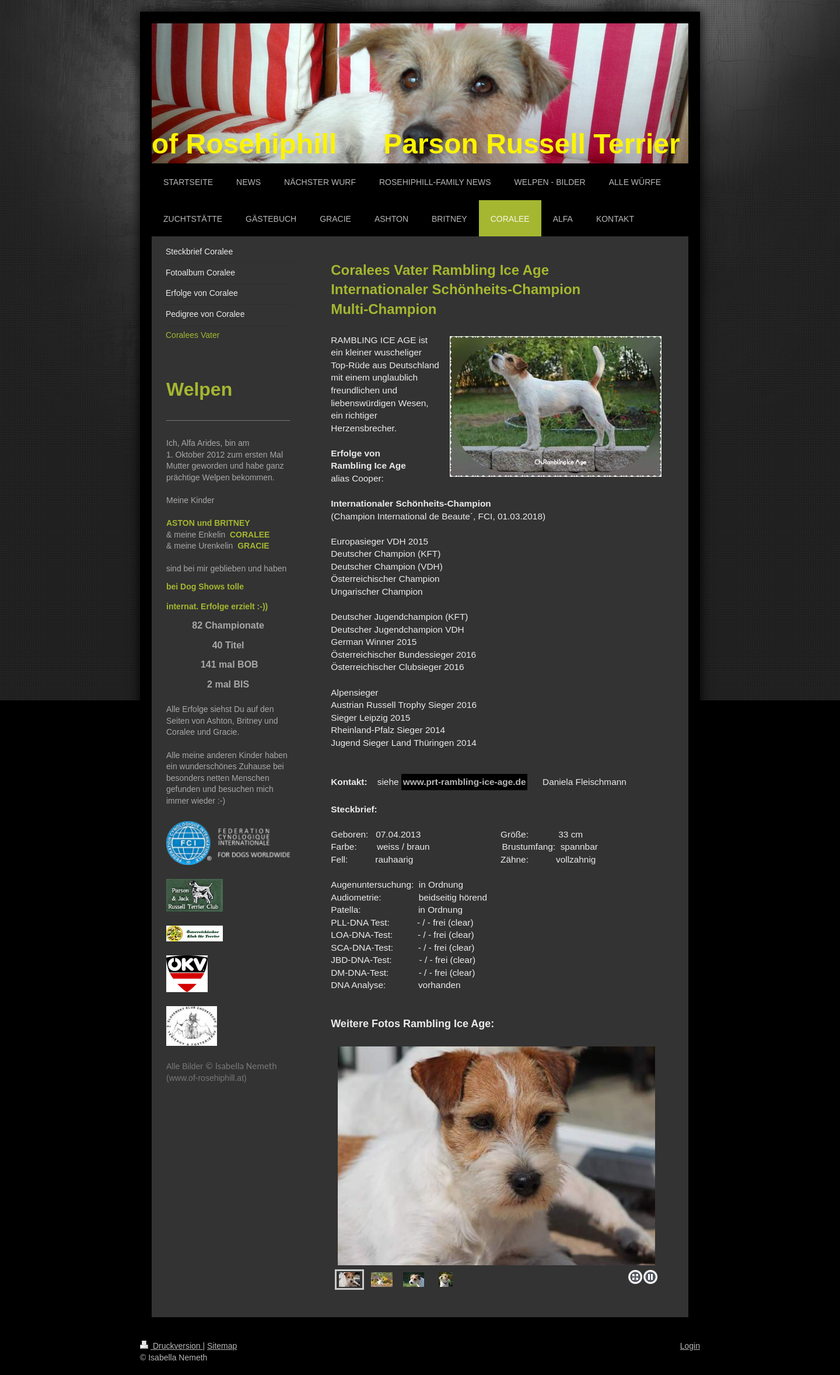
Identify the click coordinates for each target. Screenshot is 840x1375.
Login (690, 1345)
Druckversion (171, 1345)
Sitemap (222, 1345)
